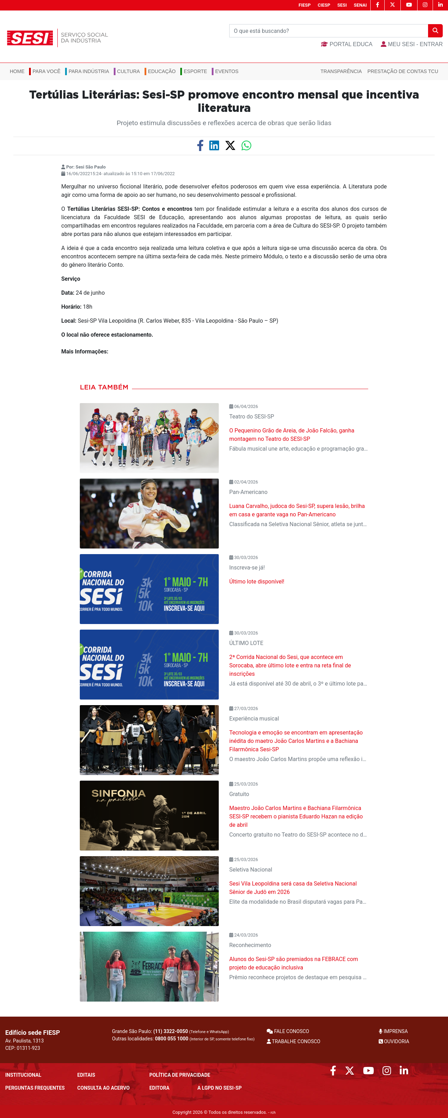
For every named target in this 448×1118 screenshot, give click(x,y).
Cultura (128, 71)
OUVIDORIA (394, 1041)
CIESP (324, 5)
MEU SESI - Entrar (412, 44)
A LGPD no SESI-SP (219, 1088)
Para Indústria (89, 71)
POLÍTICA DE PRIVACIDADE (179, 1075)
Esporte (195, 71)
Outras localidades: (183, 1038)
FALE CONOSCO (288, 1031)
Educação (162, 71)
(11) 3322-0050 (170, 1031)
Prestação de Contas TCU (403, 71)
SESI (342, 5)
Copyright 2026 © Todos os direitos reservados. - (224, 1112)
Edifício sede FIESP (32, 1032)
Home (17, 71)
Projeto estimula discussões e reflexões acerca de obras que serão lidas (224, 123)
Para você (47, 71)
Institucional (23, 1075)
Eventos (227, 71)
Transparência (341, 71)
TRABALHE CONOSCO (294, 1041)
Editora (159, 1088)
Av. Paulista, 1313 (24, 1041)
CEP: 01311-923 (22, 1048)
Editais (86, 1075)
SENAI (360, 5)
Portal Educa (346, 44)
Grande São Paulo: (170, 1031)
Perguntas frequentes (35, 1088)
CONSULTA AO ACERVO (103, 1088)
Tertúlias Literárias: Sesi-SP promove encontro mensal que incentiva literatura (224, 101)
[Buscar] (328, 30)
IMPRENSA (393, 1031)
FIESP (305, 5)
